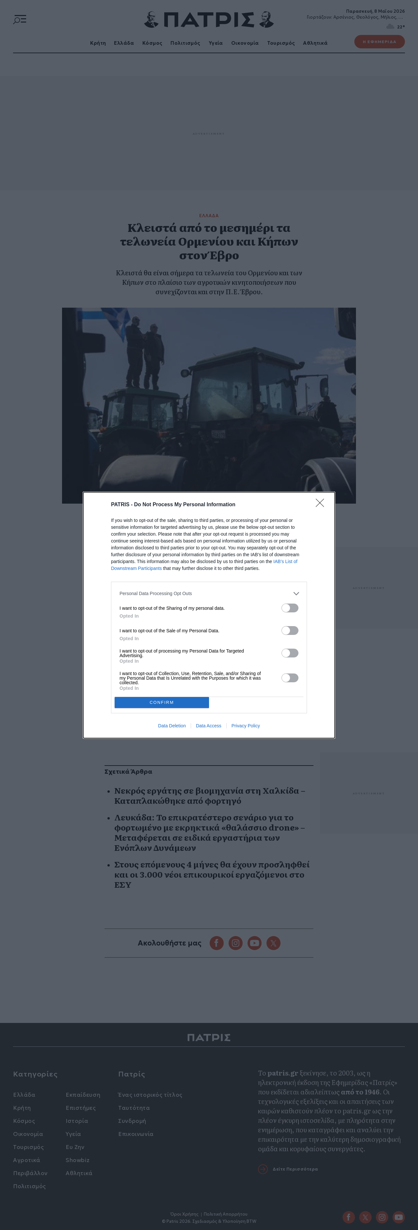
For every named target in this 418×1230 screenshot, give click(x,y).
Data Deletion (172, 725)
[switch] (289, 608)
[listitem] (209, 593)
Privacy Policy (246, 725)
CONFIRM (162, 702)
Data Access (208, 725)
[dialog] (209, 615)
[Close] (322, 505)
